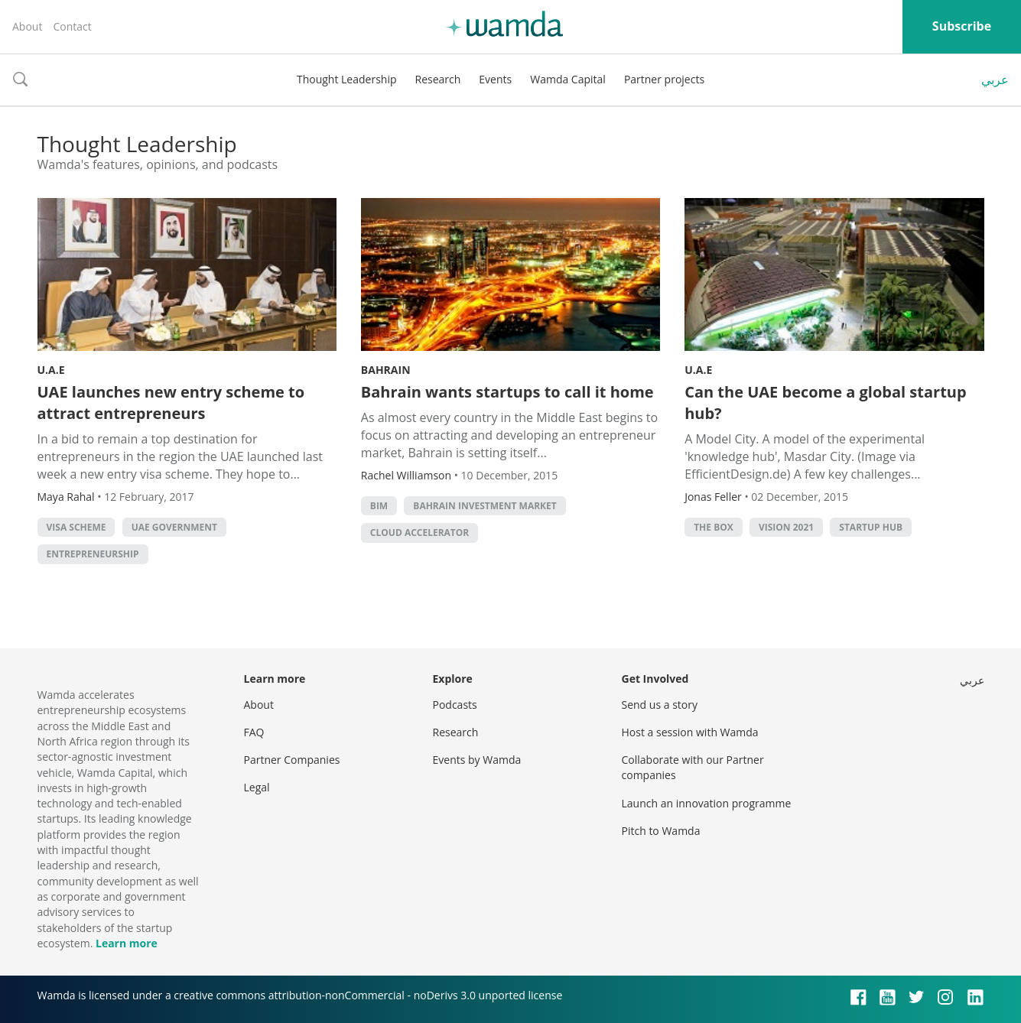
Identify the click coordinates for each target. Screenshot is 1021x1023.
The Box (713, 527)
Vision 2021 (786, 527)
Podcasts (455, 704)
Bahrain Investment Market (484, 505)
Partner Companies (292, 759)
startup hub (870, 527)
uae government (174, 527)
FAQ (254, 732)
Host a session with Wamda (690, 732)
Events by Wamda (477, 759)
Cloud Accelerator (419, 532)
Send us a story (659, 704)
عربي (995, 79)
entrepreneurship (93, 553)
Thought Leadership (347, 79)
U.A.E (51, 369)
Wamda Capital (568, 79)
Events (495, 79)
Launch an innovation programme (707, 803)
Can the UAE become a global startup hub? (825, 403)
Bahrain (386, 369)
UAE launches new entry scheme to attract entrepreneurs (171, 403)
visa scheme (76, 527)
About (27, 26)
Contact (72, 26)
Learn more (127, 943)
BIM (379, 505)
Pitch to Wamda (661, 830)
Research (438, 79)
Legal (257, 787)
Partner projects (664, 79)
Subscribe (961, 26)
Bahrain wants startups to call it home (507, 392)
